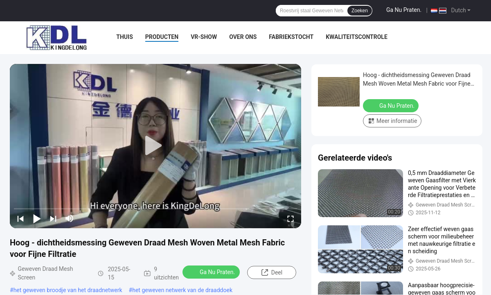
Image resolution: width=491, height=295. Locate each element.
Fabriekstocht (291, 37)
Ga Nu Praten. (403, 10)
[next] (53, 218)
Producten (161, 37)
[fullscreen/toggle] (290, 218)
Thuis (124, 37)
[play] (155, 146)
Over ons (243, 37)
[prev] (20, 218)
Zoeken (359, 11)
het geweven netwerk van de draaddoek (182, 290)
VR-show (204, 37)
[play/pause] (37, 218)
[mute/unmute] (69, 218)
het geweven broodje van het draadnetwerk (68, 290)
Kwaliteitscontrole (356, 37)
